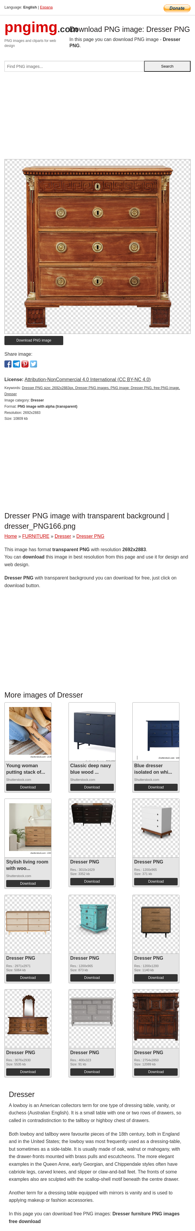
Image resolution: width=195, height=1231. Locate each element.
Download (28, 787)
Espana (46, 7)
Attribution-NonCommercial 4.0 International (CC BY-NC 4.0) (87, 379)
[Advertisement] (97, 117)
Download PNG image (33, 340)
